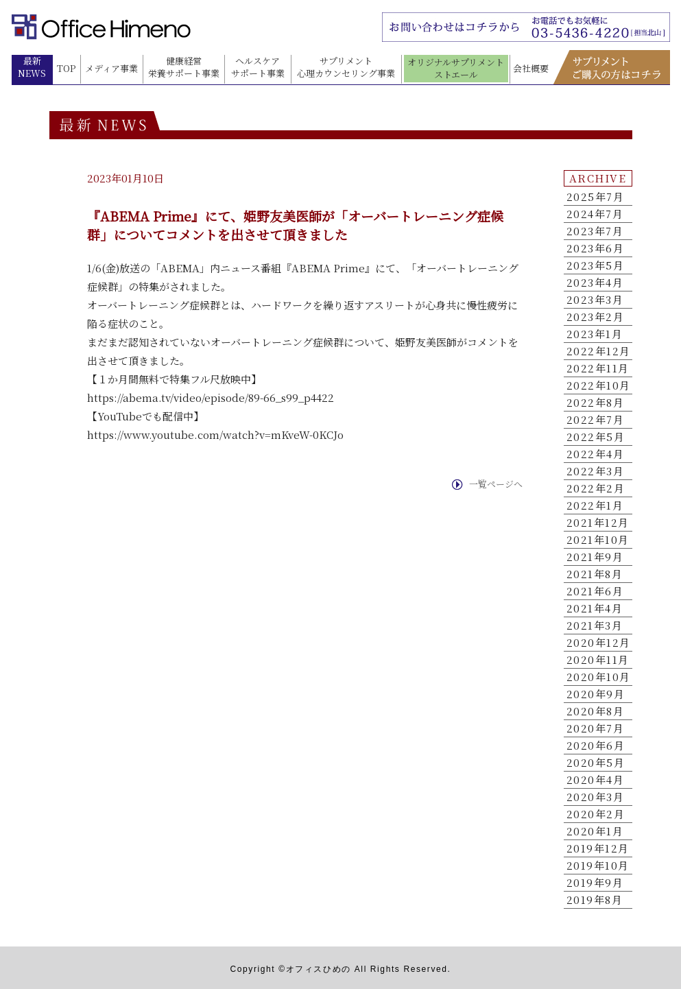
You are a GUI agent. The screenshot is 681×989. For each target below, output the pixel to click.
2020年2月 (595, 814)
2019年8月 (594, 900)
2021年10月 (598, 540)
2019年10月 (598, 865)
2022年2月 (595, 488)
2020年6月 (595, 745)
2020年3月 (595, 797)
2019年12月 (598, 848)
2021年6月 (595, 591)
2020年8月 (595, 711)
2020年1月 (595, 831)
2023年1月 (594, 334)
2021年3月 (594, 625)
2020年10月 (598, 677)
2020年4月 (595, 780)
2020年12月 (598, 643)
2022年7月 (595, 420)
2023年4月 (595, 282)
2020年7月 (595, 728)
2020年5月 (595, 763)
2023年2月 (595, 317)
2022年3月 (595, 471)
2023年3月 (595, 300)
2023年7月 (595, 231)
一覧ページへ (496, 484)
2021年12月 (598, 522)
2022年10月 (598, 385)
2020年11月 (598, 660)
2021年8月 (594, 574)
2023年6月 (595, 248)
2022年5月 (595, 437)
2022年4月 (595, 454)
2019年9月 (595, 883)
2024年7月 (595, 214)
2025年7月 (595, 197)
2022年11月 (598, 368)
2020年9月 (595, 694)
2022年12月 (598, 351)
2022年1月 (595, 505)
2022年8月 (595, 402)
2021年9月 (595, 557)
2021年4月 (594, 608)
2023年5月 (595, 265)
